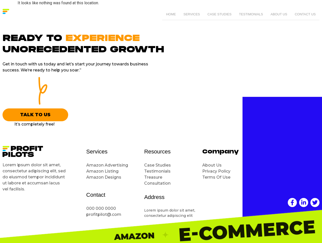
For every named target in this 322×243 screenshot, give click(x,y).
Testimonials (251, 14)
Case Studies (219, 14)
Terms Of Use (216, 177)
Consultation (158, 183)
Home (171, 14)
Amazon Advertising (107, 165)
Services (191, 14)
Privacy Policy (216, 171)
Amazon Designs (103, 177)
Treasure (153, 177)
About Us (278, 14)
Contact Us (305, 14)
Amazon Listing (102, 171)
